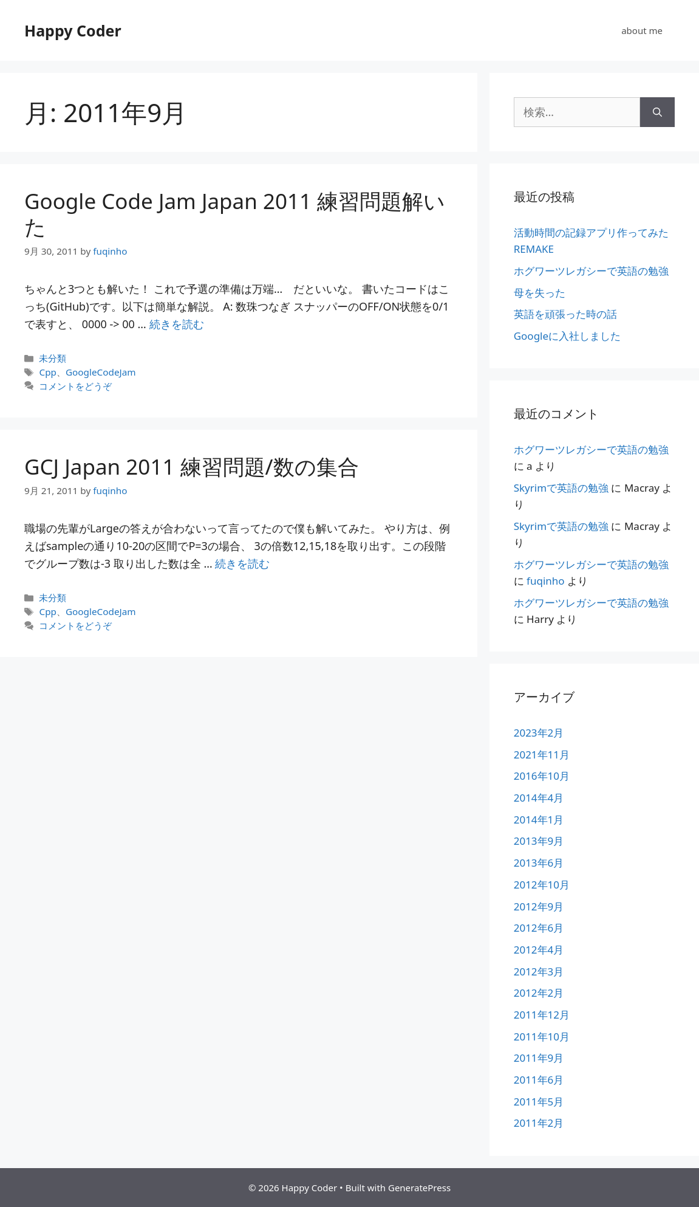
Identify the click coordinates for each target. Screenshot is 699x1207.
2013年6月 (539, 863)
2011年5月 (539, 1102)
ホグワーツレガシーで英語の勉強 (591, 271)
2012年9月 (539, 906)
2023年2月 (539, 733)
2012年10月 (542, 885)
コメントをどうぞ (75, 386)
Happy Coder (72, 30)
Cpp (47, 372)
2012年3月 (539, 971)
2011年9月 (539, 1058)
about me (642, 30)
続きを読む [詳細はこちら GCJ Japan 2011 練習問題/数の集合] (242, 563)
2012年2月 (539, 993)
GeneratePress (419, 1187)
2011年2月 (539, 1123)
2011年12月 (542, 1015)
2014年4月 (539, 798)
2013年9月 (539, 841)
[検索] (657, 112)
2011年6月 (539, 1080)
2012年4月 (539, 950)
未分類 (52, 358)
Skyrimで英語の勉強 (561, 488)
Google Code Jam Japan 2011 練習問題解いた (234, 214)
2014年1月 (539, 820)
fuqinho (546, 581)
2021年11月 (542, 755)
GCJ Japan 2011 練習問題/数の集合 (191, 466)
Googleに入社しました (567, 336)
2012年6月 (539, 928)
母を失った (539, 293)
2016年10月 (542, 776)
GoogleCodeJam (101, 372)
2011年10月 (542, 1037)
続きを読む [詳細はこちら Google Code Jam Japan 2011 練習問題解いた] (176, 324)
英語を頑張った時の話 (565, 314)
